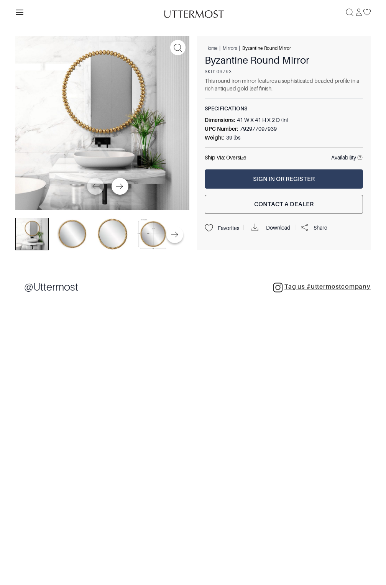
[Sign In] (358, 12)
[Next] (120, 186)
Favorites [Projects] (222, 228)
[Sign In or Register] (284, 179)
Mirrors (230, 48)
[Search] (349, 12)
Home (211, 48)
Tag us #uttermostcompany (322, 287)
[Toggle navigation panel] (19, 12)
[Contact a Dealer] (284, 204)
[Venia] (193, 12)
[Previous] (95, 186)
